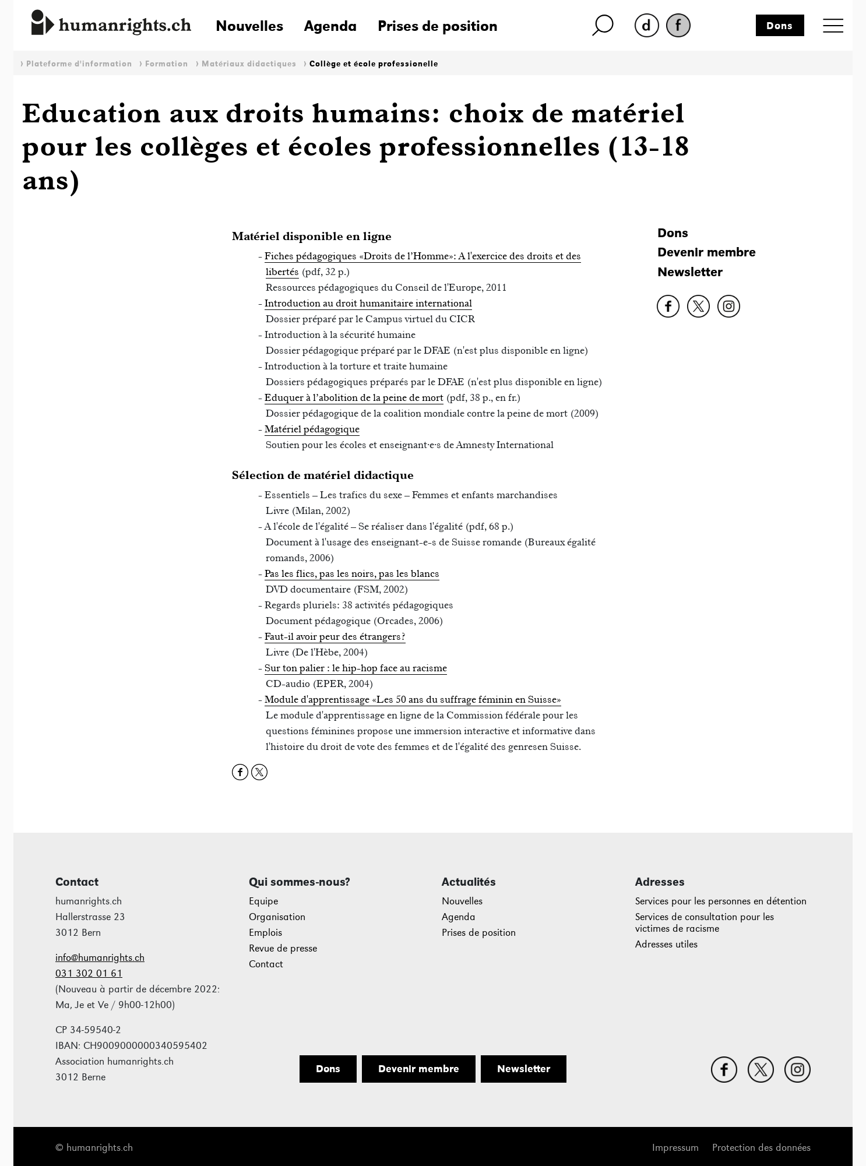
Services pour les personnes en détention (721, 901)
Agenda (330, 25)
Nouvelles (249, 25)
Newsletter (690, 272)
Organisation (277, 917)
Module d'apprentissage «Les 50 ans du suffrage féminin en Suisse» (413, 699)
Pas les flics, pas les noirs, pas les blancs (352, 573)
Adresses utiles (666, 944)
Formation (166, 64)
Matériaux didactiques (249, 64)
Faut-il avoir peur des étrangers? (335, 636)
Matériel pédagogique (312, 428)
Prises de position (438, 25)
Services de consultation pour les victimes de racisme (704, 923)
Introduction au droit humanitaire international (368, 303)
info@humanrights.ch (100, 958)
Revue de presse (283, 948)
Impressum (675, 1148)
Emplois (265, 933)
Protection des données (761, 1148)
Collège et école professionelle (373, 64)
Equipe (263, 901)
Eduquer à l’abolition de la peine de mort (354, 397)
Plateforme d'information (79, 64)
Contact (266, 964)
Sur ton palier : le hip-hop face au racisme (356, 667)
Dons (779, 25)
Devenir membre (706, 252)
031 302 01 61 (88, 973)
